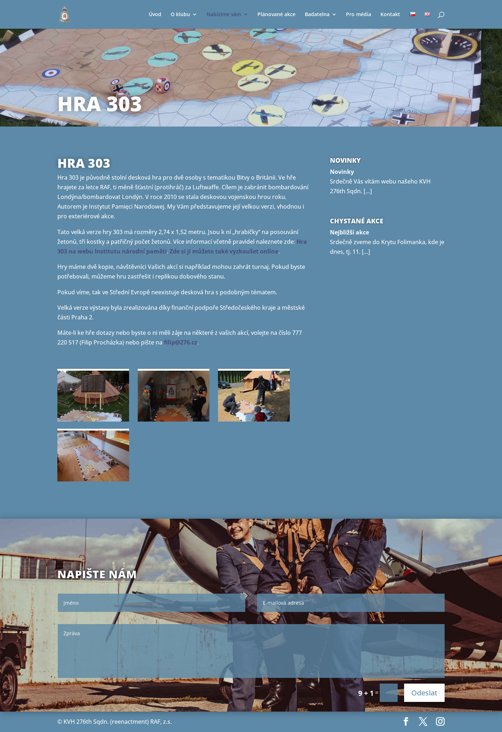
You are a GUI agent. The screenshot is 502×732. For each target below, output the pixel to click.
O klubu (180, 15)
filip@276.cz (180, 342)
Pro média (358, 15)
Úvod (155, 15)
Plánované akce (276, 15)
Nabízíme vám (224, 15)
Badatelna (317, 15)
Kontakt (390, 15)
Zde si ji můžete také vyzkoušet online (224, 251)
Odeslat (424, 693)
